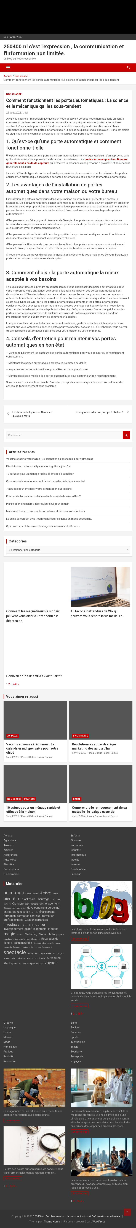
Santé (76, 799)
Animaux (12, 736)
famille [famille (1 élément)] (35, 912)
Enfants (75, 835)
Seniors (75, 1027)
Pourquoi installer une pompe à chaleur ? (100, 412)
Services (76, 1032)
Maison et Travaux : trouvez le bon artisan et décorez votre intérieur (45, 511)
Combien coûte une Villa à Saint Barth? (34, 676)
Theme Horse (52, 1221)
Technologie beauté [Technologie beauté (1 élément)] (43, 953)
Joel (25, 112)
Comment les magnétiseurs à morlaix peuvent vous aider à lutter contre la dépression (33, 616)
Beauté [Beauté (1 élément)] (55, 893)
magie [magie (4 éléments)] (9, 933)
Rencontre (10, 1061)
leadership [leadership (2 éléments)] (39, 929)
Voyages (76, 1061)
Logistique (10, 1027)
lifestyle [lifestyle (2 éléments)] (53, 929)
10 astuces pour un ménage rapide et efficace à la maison (40, 473)
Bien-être (9, 864)
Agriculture (10, 840)
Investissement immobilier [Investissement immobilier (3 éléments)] (24, 924)
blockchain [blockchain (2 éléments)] (28, 899)
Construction (11, 869)
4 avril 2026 (78, 816)
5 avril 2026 (12, 757)
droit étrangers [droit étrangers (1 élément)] (31, 904)
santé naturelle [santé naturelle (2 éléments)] (23, 942)
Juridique (76, 874)
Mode (7, 1042)
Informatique (78, 854)
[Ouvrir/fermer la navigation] (8, 67)
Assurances (11, 854)
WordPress (98, 1221)
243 (15, 684)
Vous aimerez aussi (22, 696)
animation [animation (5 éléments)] (14, 892)
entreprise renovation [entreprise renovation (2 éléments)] (17, 911)
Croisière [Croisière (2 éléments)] (18, 903)
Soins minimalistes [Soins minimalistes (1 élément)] (21, 947)
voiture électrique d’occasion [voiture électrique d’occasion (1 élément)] (31, 963)
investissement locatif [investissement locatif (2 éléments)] (18, 929)
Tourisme (76, 1051)
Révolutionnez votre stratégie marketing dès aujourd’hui (38, 466)
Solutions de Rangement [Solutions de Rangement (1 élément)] (41, 947)
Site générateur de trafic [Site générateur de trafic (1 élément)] (44, 943)
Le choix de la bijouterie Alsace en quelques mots (32, 414)
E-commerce (80, 736)
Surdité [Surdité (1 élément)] (30, 953)
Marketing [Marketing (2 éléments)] (31, 934)
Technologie (78, 1042)
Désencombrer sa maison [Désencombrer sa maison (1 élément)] (15, 908)
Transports (77, 1056)
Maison (8, 1037)
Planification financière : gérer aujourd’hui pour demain (37, 503)
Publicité (8, 1056)
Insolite (75, 859)
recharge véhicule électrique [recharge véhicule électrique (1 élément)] (27, 939)
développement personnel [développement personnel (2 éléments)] (43, 907)
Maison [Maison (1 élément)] (20, 934)
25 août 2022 (13, 112)
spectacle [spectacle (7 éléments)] (15, 952)
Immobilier (77, 845)
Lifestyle (9, 1022)
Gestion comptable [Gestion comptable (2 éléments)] (37, 919)
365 (79, 1013)
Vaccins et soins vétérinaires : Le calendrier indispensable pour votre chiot (49, 458)
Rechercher (126, 435)
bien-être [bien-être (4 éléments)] (12, 898)
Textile (74, 1046)
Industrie (76, 850)
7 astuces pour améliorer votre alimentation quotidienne (39, 488)
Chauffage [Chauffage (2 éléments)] (43, 899)
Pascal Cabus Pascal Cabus (36, 757)
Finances (76, 840)
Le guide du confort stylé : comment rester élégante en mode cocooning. (49, 518)
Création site (78, 869)
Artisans (8, 850)
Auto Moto (10, 859)
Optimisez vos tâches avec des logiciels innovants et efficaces (43, 526)
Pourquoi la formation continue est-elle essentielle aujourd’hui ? (43, 496)
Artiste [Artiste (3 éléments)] (45, 893)
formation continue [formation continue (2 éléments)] (29, 916)
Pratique (29, 799)
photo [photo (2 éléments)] (51, 934)
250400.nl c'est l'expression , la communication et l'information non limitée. (77, 1216)
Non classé (14, 94)
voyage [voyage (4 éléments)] (51, 963)
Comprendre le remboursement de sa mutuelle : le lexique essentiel (45, 481)
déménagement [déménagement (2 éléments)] (49, 903)
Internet (75, 864)
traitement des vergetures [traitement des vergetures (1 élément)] (22, 958)
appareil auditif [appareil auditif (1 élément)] (32, 893)
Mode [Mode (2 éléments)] (42, 934)
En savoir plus (80, 938)
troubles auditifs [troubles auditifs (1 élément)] (42, 958)
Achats (8, 835)
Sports (75, 1037)
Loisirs (7, 1032)
